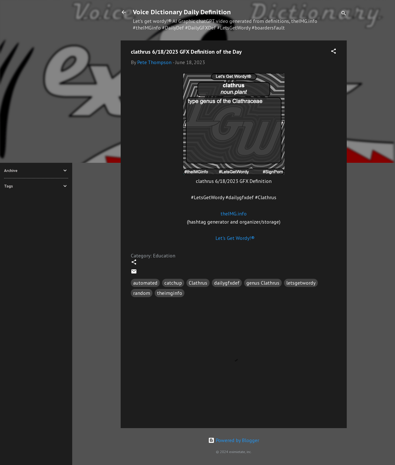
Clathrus (198, 283)
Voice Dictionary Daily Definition (182, 12)
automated (145, 283)
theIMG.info (233, 213)
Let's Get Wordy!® (235, 238)
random (141, 293)
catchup (173, 283)
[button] (333, 51)
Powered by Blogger (233, 440)
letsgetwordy (300, 283)
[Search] (344, 14)
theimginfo (169, 293)
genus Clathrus (262, 283)
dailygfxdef (227, 283)
